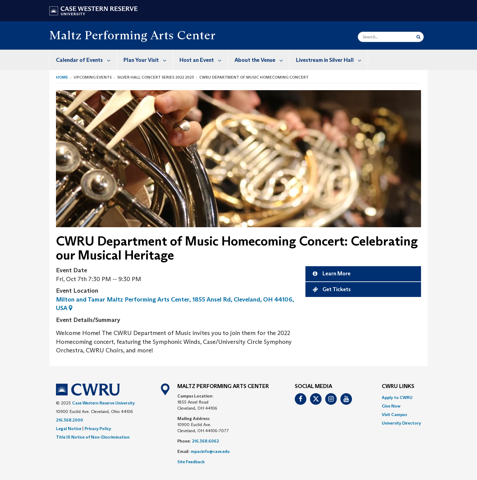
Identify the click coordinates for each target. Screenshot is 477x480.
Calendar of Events (86, 60)
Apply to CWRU (397, 397)
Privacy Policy (98, 428)
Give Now (391, 406)
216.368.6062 (205, 441)
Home (62, 77)
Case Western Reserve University (103, 403)
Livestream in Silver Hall (332, 60)
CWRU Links (398, 386)
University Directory (401, 423)
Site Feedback (191, 461)
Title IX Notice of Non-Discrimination (93, 437)
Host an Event (203, 60)
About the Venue (262, 60)
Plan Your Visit (148, 60)
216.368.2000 (69, 420)
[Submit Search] (418, 37)
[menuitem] (83, 60)
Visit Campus (394, 414)
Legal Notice (68, 428)
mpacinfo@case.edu (210, 451)
